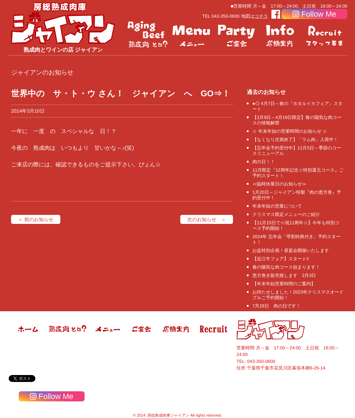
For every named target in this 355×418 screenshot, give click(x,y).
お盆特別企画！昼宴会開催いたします (290, 250)
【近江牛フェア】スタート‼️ (280, 258)
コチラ (261, 16)
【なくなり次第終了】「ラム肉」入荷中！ (295, 139)
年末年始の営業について (277, 206)
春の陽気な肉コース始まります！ (286, 267)
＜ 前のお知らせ (35, 219)
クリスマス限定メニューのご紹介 (286, 214)
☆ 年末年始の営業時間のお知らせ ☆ (289, 131)
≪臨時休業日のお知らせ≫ (279, 183)
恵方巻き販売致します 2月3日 (284, 275)
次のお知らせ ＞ (206, 219)
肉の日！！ (263, 161)
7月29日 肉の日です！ (276, 305)
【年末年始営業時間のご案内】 (283, 283)
